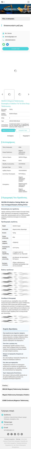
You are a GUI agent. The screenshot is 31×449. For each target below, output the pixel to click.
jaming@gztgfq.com (9, 430)
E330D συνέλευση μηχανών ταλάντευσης (15, 400)
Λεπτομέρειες (10, 135)
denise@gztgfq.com (11, 36)
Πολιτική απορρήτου (9, 439)
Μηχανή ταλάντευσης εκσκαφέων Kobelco (15, 395)
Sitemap (18, 439)
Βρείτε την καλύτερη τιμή (9, 130)
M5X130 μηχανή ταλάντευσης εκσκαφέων (15, 389)
